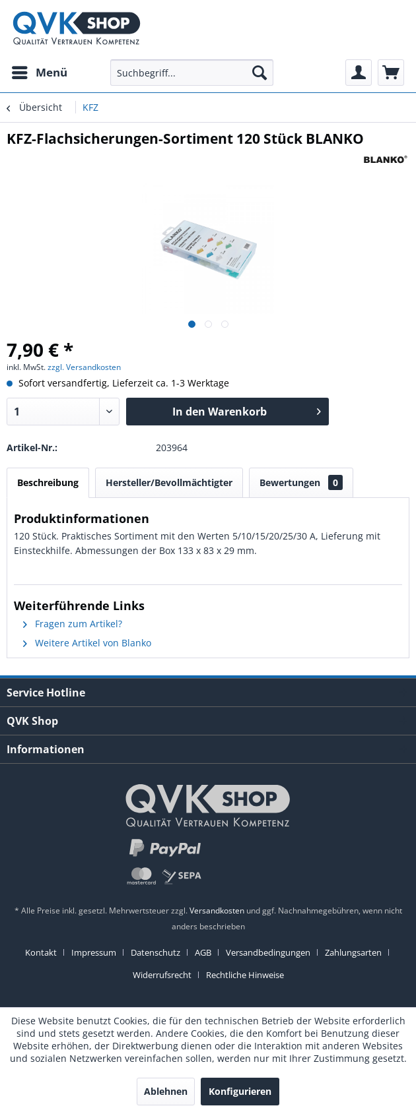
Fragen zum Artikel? (72, 623)
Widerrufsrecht (162, 975)
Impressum (93, 952)
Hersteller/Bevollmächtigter (169, 482)
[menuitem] (39, 72)
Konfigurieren (240, 1091)
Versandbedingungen (268, 952)
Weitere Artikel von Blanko (87, 642)
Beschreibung (48, 482)
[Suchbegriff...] (191, 72)
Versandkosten (217, 910)
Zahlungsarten (353, 952)
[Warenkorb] (391, 72)
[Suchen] (259, 72)
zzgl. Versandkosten (84, 367)
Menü (39, 71)
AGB (203, 952)
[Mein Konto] (358, 72)
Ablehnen (166, 1091)
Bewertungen (301, 482)
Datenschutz (155, 952)
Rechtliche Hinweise (245, 975)
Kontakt (41, 952)
